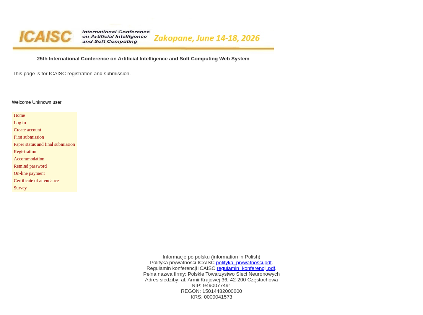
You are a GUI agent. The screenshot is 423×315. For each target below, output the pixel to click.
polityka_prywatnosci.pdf (244, 262)
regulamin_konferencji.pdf (246, 268)
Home (19, 115)
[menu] (44, 152)
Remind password (30, 166)
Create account (27, 129)
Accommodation (29, 159)
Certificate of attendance (36, 180)
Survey (20, 188)
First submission (29, 137)
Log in (20, 122)
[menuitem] (44, 115)
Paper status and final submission (44, 144)
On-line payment (29, 173)
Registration (25, 151)
